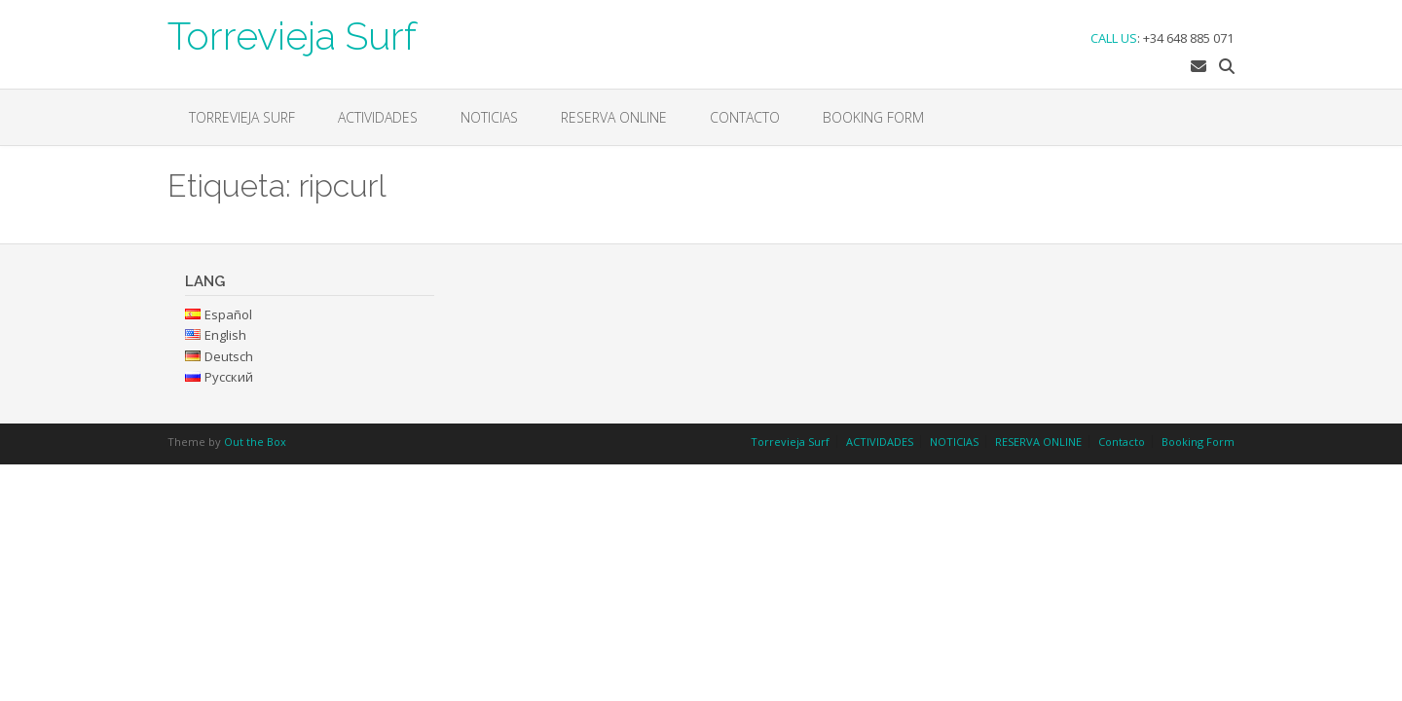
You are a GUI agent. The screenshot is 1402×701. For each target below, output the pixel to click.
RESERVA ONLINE (614, 117)
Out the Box (255, 441)
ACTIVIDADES (378, 117)
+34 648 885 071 (1188, 38)
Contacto (745, 117)
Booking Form (873, 117)
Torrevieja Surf (292, 34)
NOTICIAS (489, 117)
